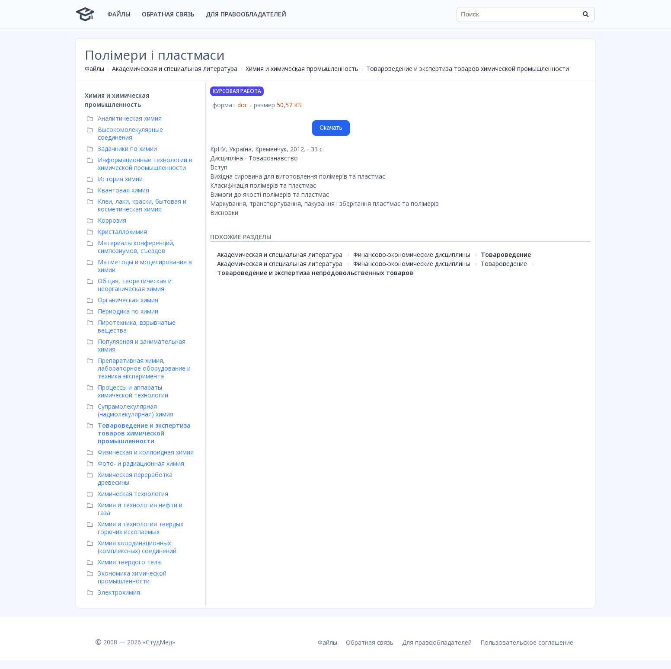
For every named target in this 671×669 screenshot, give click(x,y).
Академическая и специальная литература (174, 68)
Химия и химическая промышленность (302, 68)
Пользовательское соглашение (526, 642)
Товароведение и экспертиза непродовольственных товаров (315, 273)
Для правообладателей (246, 14)
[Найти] (585, 14)
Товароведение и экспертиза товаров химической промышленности (467, 68)
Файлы (119, 14)
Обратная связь (168, 14)
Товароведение (506, 254)
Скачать (331, 127)
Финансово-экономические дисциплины (411, 254)
